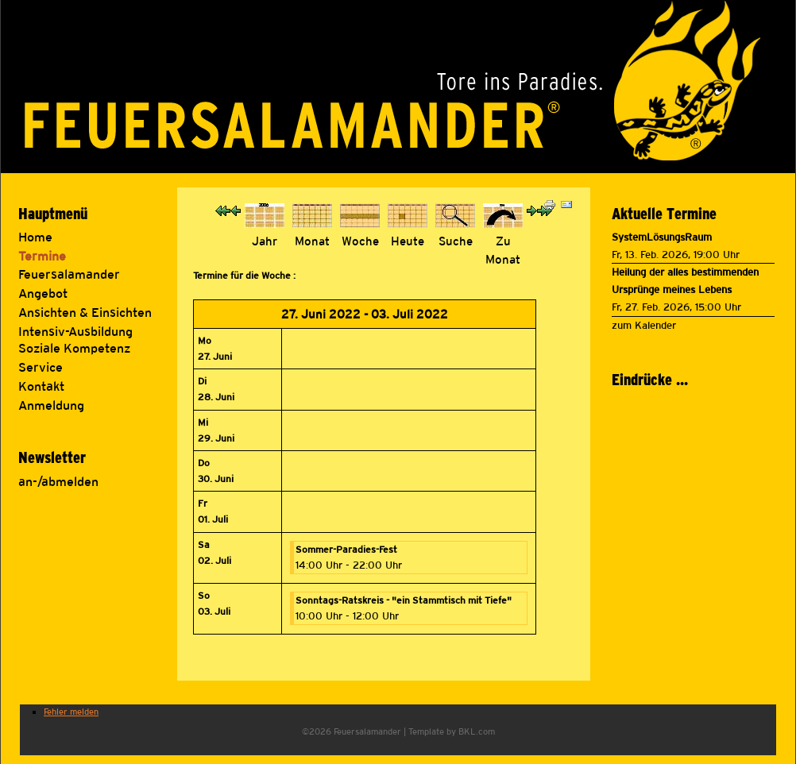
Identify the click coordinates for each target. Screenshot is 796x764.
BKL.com (476, 731)
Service (40, 367)
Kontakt (41, 386)
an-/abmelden (58, 481)
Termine (42, 256)
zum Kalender (644, 325)
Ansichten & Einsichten (85, 312)
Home (35, 237)
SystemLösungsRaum (662, 237)
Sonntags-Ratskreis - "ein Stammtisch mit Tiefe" (404, 600)
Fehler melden (71, 711)
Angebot (43, 293)
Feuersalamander (69, 274)
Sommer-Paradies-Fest (346, 549)
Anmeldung (51, 405)
